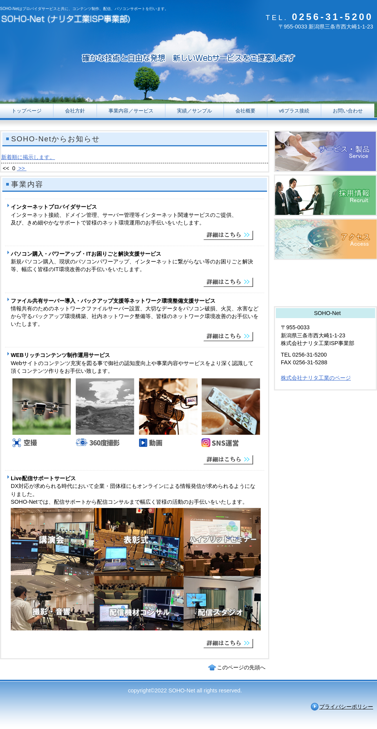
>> (22, 168)
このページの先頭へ (241, 667)
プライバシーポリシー (346, 707)
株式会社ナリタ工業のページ (316, 378)
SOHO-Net (77, 20)
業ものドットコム (325, 283)
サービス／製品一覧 (325, 151)
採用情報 (325, 195)
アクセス (325, 239)
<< (6, 168)
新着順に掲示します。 (28, 157)
